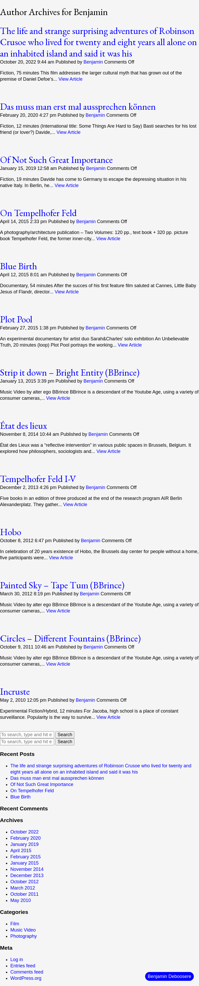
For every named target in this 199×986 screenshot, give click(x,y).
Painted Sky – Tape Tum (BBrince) (62, 585)
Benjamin (93, 62)
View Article (71, 79)
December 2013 (27, 875)
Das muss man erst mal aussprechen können (78, 106)
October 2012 (24, 881)
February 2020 (25, 838)
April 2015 (20, 850)
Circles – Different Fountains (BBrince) (70, 638)
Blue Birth (18, 266)
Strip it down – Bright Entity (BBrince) (69, 372)
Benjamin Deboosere (169, 976)
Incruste (15, 691)
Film (14, 923)
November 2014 (27, 869)
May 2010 (20, 900)
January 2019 (24, 844)
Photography (23, 936)
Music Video (23, 930)
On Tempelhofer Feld (38, 213)
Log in (16, 959)
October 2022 (24, 832)
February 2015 (25, 856)
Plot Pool (16, 319)
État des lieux (23, 425)
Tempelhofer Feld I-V (38, 479)
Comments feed (26, 972)
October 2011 (24, 894)
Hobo (10, 532)
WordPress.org (25, 978)
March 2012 (22, 888)
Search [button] (65, 734)
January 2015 (24, 863)
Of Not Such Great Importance (56, 160)
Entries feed (22, 965)
